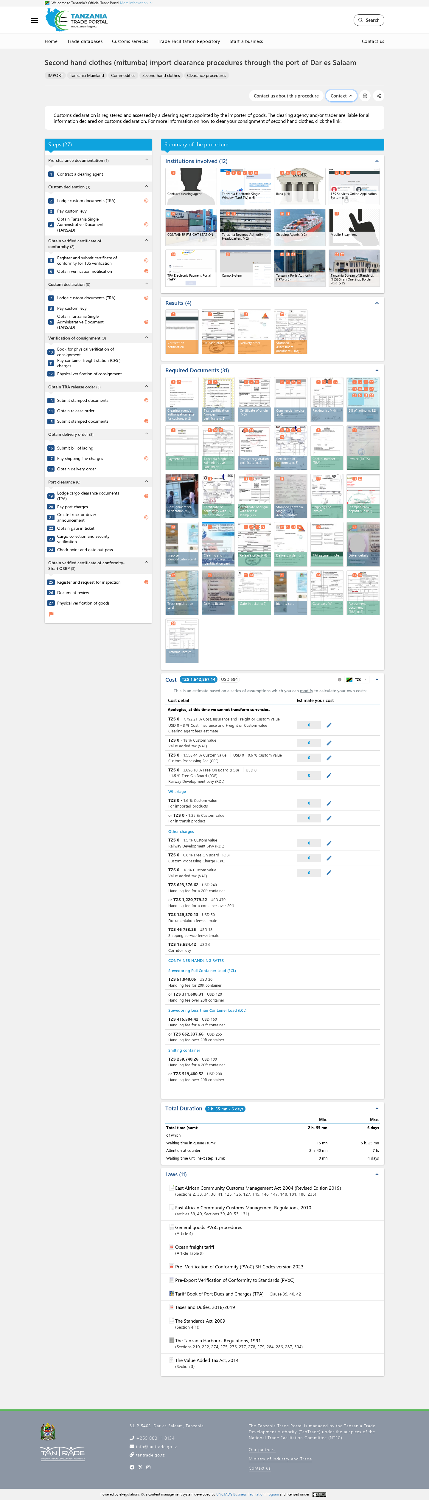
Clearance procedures (206, 75)
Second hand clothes (161, 75)
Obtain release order (75, 410)
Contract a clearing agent (80, 174)
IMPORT (55, 75)
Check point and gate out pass (85, 549)
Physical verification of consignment (89, 373)
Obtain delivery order (76, 469)
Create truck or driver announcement (76, 517)
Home (51, 41)
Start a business (246, 41)
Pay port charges (72, 506)
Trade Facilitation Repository (189, 41)
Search (369, 20)
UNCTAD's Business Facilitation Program (247, 1494)
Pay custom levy (72, 211)
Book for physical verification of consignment (85, 351)
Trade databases (85, 41)
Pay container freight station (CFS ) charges (88, 363)
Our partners (262, 1449)
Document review (73, 592)
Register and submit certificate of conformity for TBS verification (87, 260)
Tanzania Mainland (87, 75)
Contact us (373, 41)
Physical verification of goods (83, 603)
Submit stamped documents (82, 400)
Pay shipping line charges (80, 458)
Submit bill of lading (75, 448)
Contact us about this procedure (286, 96)
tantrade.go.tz (150, 1455)
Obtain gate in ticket (75, 528)
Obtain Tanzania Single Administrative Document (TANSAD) (80, 224)
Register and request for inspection (89, 582)
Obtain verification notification (84, 271)
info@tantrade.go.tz (156, 1446)
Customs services (130, 41)
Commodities (123, 75)
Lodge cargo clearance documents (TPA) (88, 495)
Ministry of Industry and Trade (280, 1459)
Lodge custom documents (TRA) (86, 200)
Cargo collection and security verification (83, 539)
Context (341, 96)
